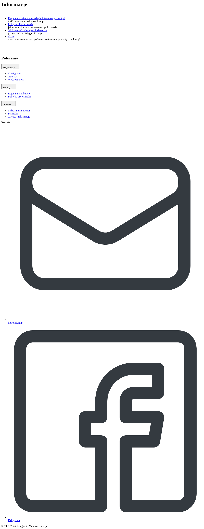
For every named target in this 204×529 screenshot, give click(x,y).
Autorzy (12, 76)
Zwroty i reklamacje (19, 116)
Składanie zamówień (19, 110)
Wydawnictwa (15, 79)
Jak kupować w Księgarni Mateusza (27, 30)
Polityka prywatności (19, 96)
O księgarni (14, 73)
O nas (11, 36)
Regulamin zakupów (19, 93)
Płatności (13, 113)
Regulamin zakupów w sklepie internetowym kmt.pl (36, 18)
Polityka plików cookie (20, 24)
